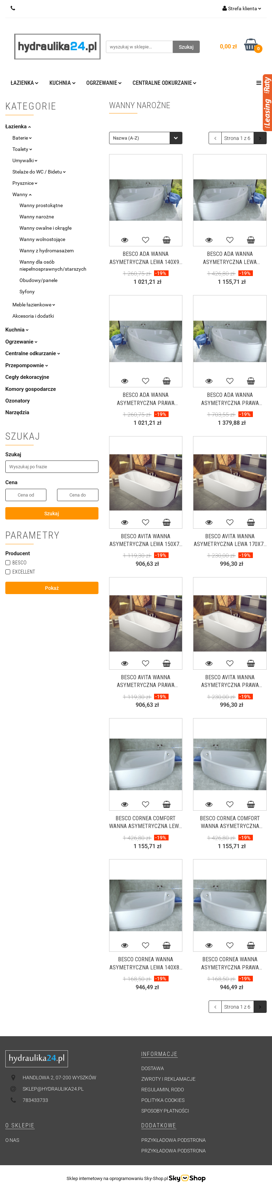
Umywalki (25, 160)
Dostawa (152, 1068)
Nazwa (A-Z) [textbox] (126, 138)
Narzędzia (17, 412)
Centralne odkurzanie (164, 83)
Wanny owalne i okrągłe (45, 228)
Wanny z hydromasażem (46, 250)
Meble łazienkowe (33, 304)
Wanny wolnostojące (42, 239)
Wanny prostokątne (41, 205)
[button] (159, 1054)
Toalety (22, 149)
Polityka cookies (163, 1100)
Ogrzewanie (104, 83)
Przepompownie (26, 365)
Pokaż (52, 588)
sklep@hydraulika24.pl (53, 1089)
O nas (12, 1140)
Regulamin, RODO (162, 1089)
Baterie (22, 138)
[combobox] (145, 138)
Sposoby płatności (165, 1111)
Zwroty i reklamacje (168, 1079)
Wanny (22, 194)
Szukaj (51, 513)
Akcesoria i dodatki (33, 316)
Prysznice (25, 183)
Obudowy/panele (38, 280)
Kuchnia (62, 83)
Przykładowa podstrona (173, 1140)
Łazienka (25, 83)
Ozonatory (17, 401)
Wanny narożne (36, 216)
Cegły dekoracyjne (27, 377)
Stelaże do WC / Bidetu (39, 172)
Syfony (27, 291)
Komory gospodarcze (30, 389)
